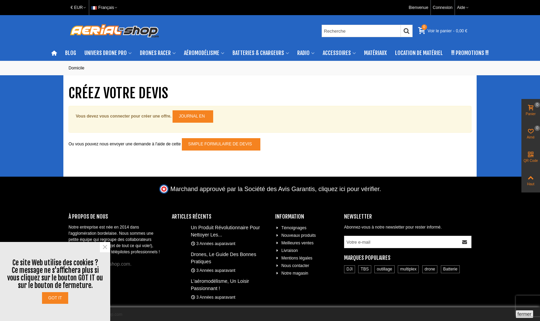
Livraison (286, 250)
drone (430, 269)
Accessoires (337, 52)
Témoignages (291, 228)
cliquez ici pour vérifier (348, 189)
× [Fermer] (105, 247)
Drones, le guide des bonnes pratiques (223, 258)
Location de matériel (419, 52)
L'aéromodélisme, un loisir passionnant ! (220, 284)
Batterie (450, 269)
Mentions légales (293, 258)
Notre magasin (291, 273)
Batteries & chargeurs (258, 52)
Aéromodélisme (201, 52)
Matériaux (375, 52)
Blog (70, 52)
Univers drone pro (105, 52)
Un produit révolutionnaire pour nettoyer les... (225, 231)
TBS (364, 269)
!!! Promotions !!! (470, 52)
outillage (384, 269)
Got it (55, 298)
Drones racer (155, 52)
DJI (349, 269)
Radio (303, 52)
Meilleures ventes (294, 243)
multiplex (408, 269)
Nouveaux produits (295, 235)
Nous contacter (292, 266)
